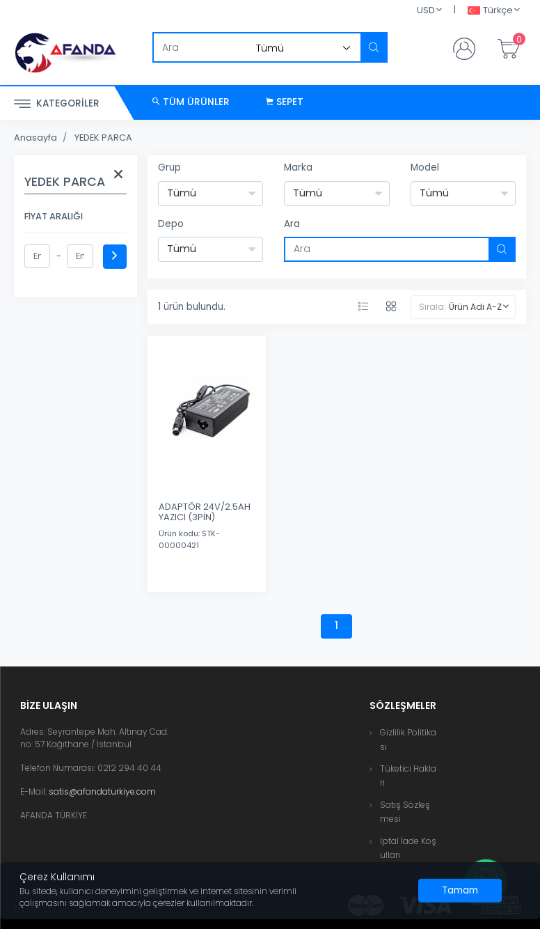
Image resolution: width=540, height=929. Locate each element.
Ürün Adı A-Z (475, 307)
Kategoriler (57, 104)
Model (425, 167)
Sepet (284, 102)
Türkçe (490, 10)
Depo (171, 224)
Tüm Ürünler (191, 102)
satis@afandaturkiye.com (102, 791)
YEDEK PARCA (103, 137)
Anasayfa (35, 137)
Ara (292, 224)
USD (426, 10)
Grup (169, 167)
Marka (298, 167)
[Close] (460, 891)
